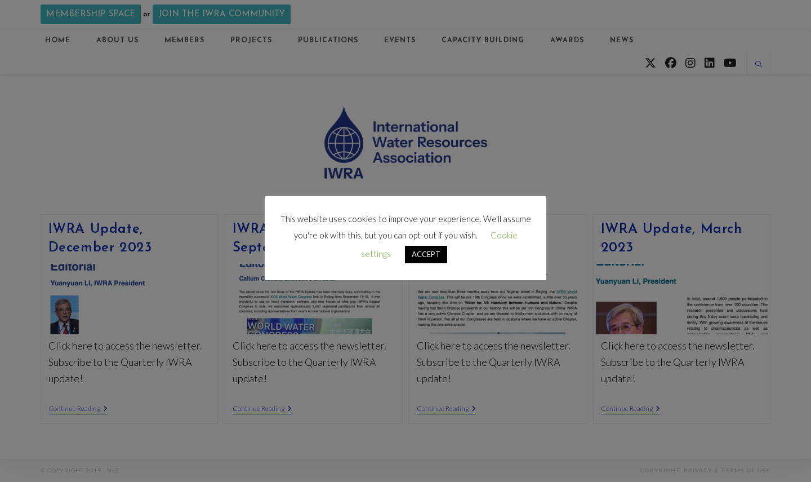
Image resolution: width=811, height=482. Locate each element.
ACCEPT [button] (426, 254)
